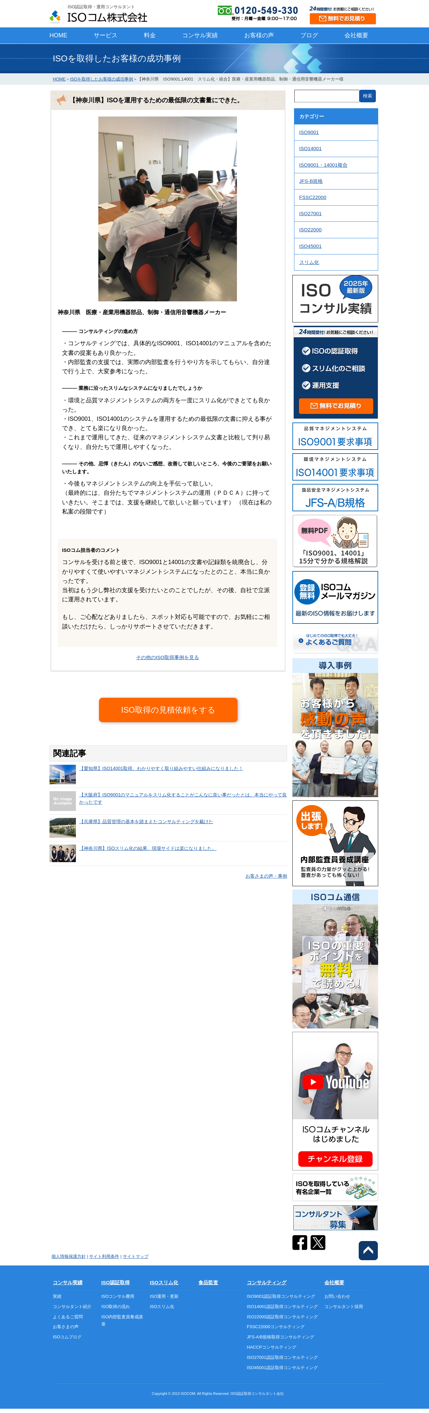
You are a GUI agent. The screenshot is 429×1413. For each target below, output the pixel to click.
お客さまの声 (66, 1326)
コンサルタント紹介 (72, 1306)
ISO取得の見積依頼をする (168, 709)
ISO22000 (310, 229)
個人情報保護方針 (68, 1256)
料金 (150, 35)
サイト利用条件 (104, 1256)
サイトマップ (135, 1256)
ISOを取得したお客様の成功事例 (101, 79)
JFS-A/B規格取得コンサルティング (280, 1336)
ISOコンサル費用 (117, 1296)
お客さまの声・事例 (266, 876)
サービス (105, 35)
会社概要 (356, 35)
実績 (57, 1296)
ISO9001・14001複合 (323, 165)
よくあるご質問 (68, 1316)
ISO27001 (310, 213)
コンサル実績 (200, 35)
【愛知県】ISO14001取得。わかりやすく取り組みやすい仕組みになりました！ (161, 768)
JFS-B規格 (311, 181)
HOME (58, 35)
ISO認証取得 (115, 1282)
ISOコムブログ (67, 1336)
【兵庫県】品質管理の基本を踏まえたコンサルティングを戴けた (146, 821)
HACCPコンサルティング (271, 1347)
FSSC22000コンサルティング (276, 1326)
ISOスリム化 (164, 1282)
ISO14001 (310, 148)
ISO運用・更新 (164, 1296)
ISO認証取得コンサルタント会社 (257, 1394)
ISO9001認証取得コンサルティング (281, 1296)
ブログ (309, 35)
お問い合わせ (337, 1296)
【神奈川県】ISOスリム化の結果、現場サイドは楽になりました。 (147, 848)
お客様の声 (259, 35)
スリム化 (309, 262)
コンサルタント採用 (343, 1306)
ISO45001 (310, 246)
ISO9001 (309, 132)
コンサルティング (266, 1282)
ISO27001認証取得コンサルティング (282, 1357)
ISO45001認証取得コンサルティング (282, 1367)
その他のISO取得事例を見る (167, 657)
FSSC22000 (312, 197)
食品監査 (208, 1282)
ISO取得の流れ (115, 1306)
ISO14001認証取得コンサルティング (282, 1306)
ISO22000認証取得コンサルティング (282, 1316)
